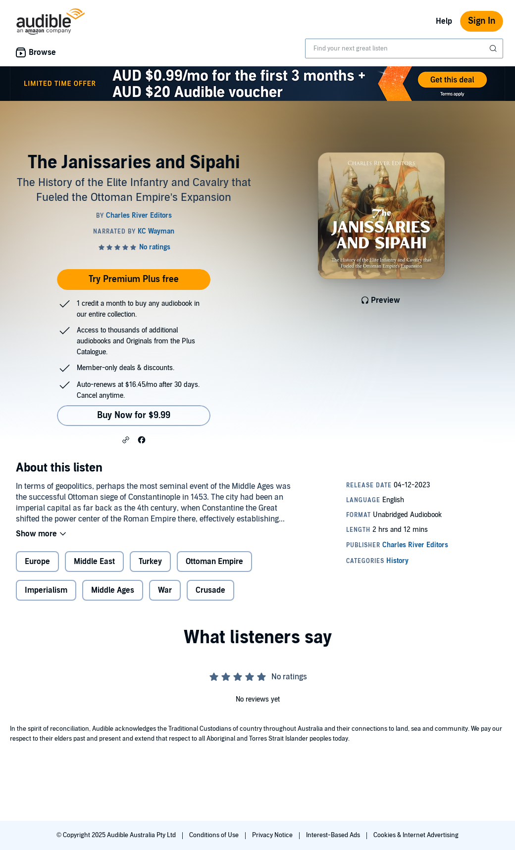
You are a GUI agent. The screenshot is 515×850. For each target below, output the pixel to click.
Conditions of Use (214, 835)
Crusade (210, 590)
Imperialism (46, 590)
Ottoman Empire (214, 562)
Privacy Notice (273, 835)
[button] (126, 439)
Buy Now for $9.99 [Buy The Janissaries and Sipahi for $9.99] (133, 415)
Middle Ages (112, 590)
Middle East (94, 562)
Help (444, 21)
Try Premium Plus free (134, 279)
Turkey (150, 562)
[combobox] (404, 48)
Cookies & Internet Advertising (416, 835)
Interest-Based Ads (333, 835)
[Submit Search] (494, 48)
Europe (37, 562)
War (165, 590)
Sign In (481, 21)
